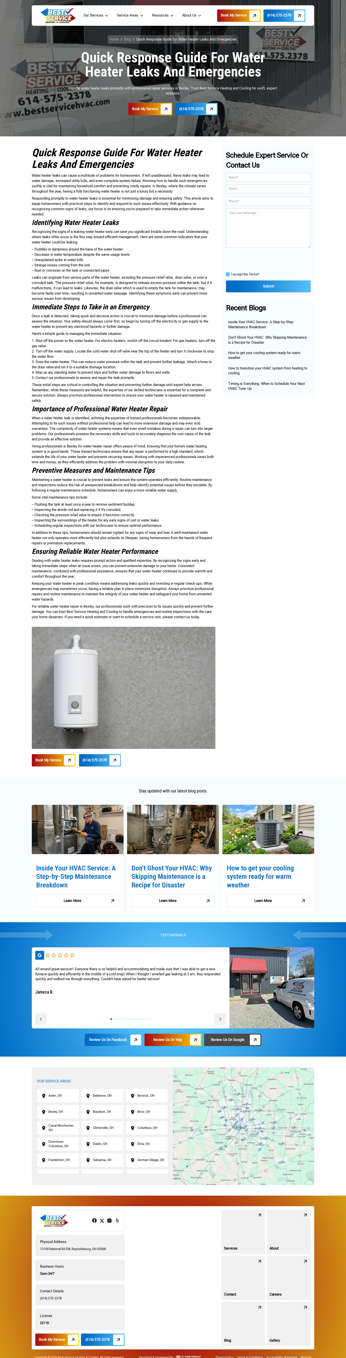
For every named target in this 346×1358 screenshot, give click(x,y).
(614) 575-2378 (51, 1298)
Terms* (254, 274)
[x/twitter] (102, 1220)
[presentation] (259, 259)
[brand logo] (58, 15)
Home (114, 39)
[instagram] (109, 1220)
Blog (127, 39)
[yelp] (117, 1220)
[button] (96, 15)
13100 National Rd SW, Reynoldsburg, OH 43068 (73, 1249)
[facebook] (94, 1220)
